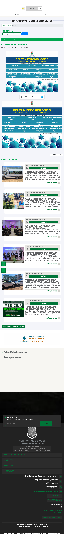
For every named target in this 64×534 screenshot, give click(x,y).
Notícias (9, 25)
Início (3, 25)
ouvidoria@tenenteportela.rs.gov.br (46, 491)
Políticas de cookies (56, 512)
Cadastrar (46, 423)
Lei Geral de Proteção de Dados (52, 517)
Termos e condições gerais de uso (52, 510)
